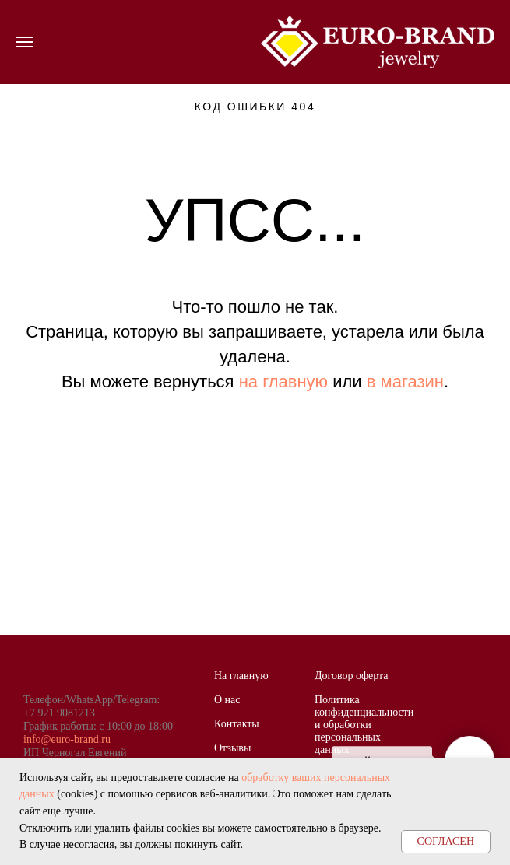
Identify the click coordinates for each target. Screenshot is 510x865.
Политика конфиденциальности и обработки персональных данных (364, 724)
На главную (241, 675)
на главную (283, 381)
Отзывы (232, 748)
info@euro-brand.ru (67, 739)
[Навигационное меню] (24, 42)
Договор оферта (352, 675)
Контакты (236, 724)
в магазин (405, 381)
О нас (227, 700)
